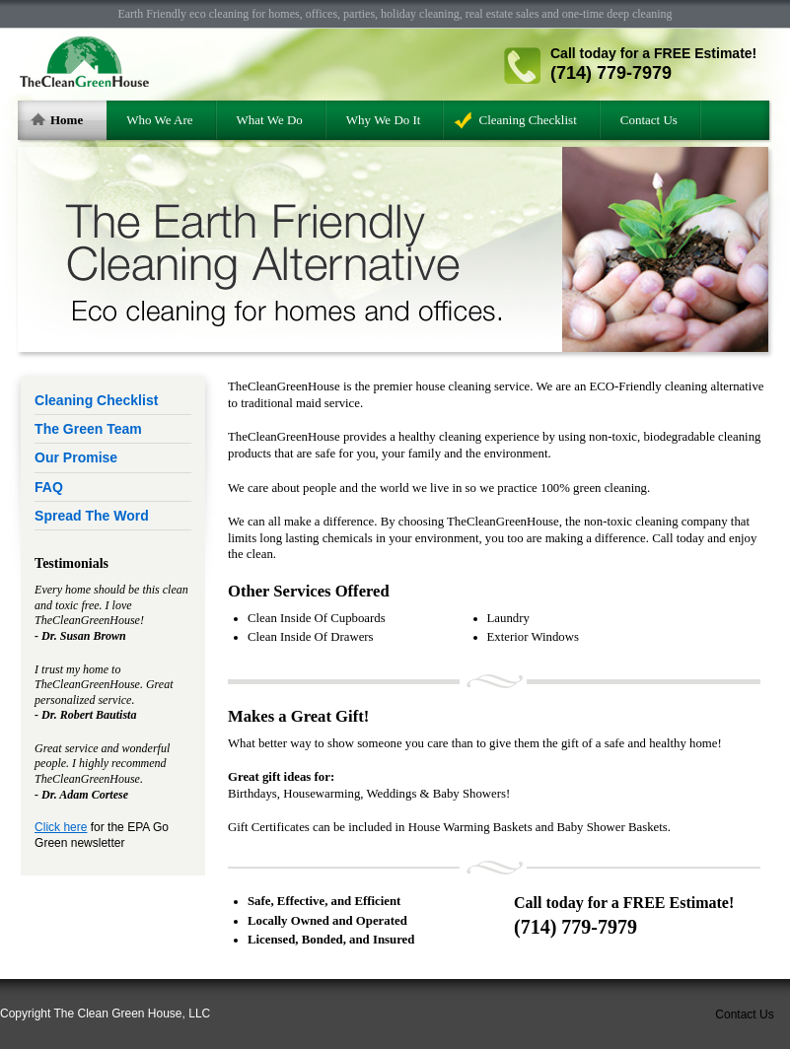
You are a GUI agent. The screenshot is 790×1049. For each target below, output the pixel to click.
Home (66, 119)
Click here (61, 827)
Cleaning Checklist (527, 119)
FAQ (49, 487)
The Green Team (88, 429)
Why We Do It (383, 119)
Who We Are (159, 119)
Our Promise (76, 457)
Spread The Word (92, 516)
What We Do (270, 119)
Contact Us (649, 119)
